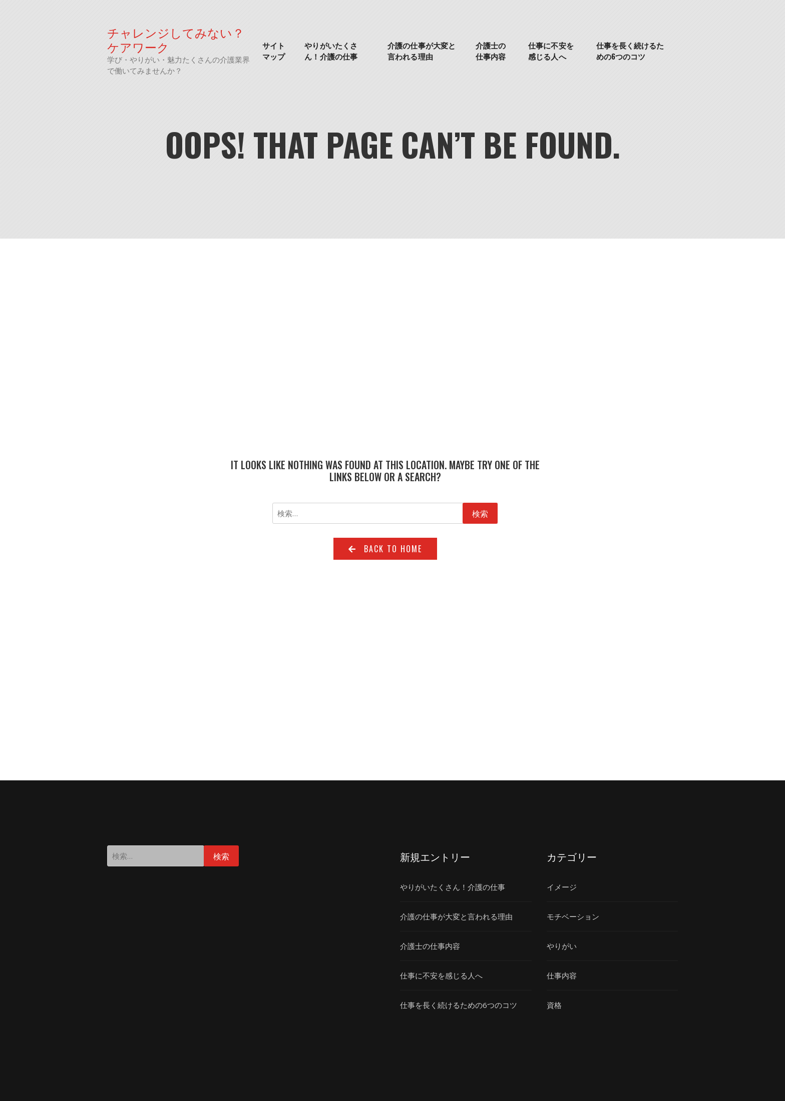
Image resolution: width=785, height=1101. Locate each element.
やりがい (562, 946)
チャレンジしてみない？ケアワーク (175, 39)
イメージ (562, 887)
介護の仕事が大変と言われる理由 (421, 51)
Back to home (385, 549)
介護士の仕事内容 (491, 51)
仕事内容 (562, 975)
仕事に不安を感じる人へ (551, 51)
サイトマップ (273, 51)
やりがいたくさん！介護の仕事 (330, 51)
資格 (554, 1005)
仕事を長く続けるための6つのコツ (630, 51)
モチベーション (573, 916)
